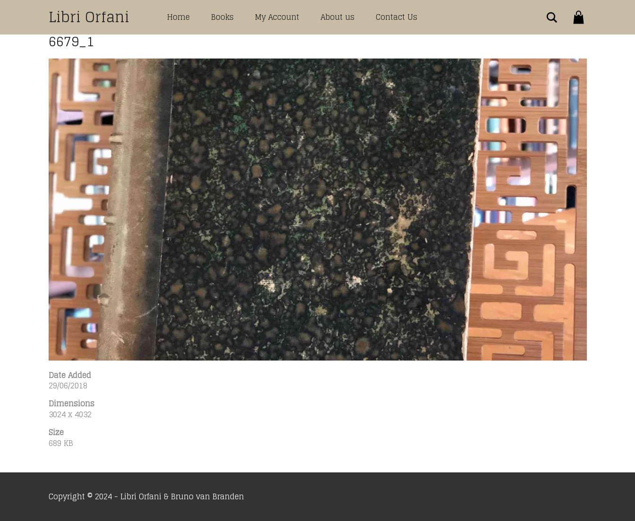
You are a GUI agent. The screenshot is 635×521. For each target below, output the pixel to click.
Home (178, 17)
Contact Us (396, 17)
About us (338, 17)
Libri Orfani (89, 17)
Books (222, 17)
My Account (277, 17)
